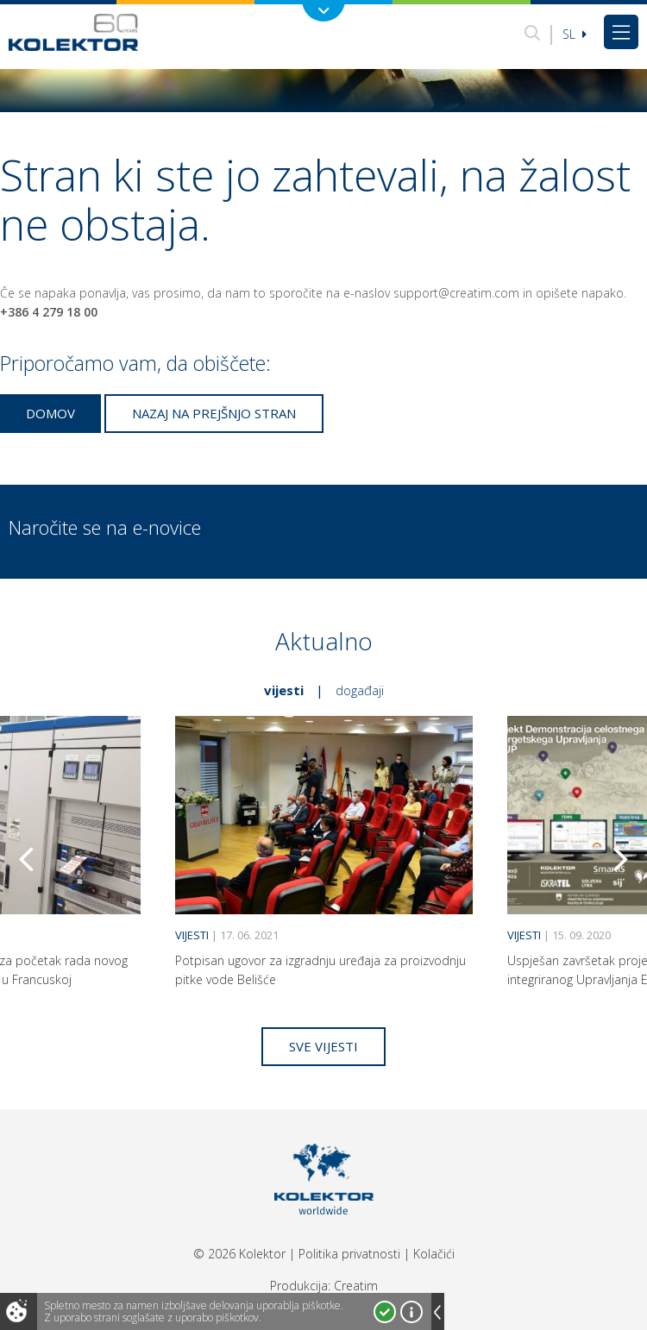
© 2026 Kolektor (239, 1253)
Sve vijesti (323, 1046)
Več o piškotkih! (411, 1312)
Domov (50, 413)
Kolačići (434, 1253)
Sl (574, 34)
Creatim (356, 1285)
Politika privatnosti (349, 1253)
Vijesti (284, 690)
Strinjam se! (385, 1312)
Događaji (360, 690)
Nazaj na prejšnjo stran (214, 413)
